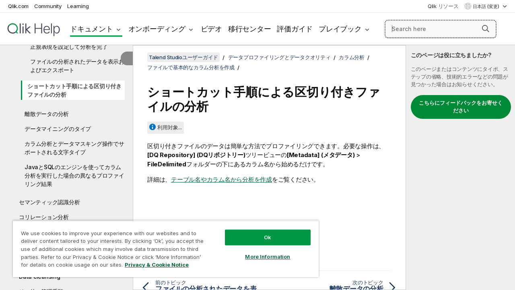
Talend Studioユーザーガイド (183, 57)
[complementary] (460, 167)
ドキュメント (91, 29)
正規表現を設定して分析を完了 (69, 46)
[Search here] (440, 29)
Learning (78, 6)
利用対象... (169, 127)
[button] (486, 29)
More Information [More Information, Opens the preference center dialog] (261, 250)
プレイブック (340, 29)
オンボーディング (156, 29)
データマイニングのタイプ (58, 128)
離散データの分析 (47, 113)
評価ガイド (295, 29)
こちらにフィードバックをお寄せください (461, 106)
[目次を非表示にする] (127, 58)
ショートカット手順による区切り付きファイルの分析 (74, 90)
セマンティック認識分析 (49, 202)
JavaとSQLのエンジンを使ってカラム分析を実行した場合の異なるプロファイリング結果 (74, 175)
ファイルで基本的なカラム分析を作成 (191, 67)
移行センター (249, 29)
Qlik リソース (443, 6)
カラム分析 (352, 57)
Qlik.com (18, 6)
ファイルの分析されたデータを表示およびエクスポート (77, 65)
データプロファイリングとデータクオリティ (279, 57)
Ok (261, 231)
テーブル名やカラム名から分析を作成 (221, 179)
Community (48, 6)
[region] (162, 245)
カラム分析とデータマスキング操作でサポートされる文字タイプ (74, 147)
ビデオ (211, 29)
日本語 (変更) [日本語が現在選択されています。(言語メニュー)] (487, 6)
